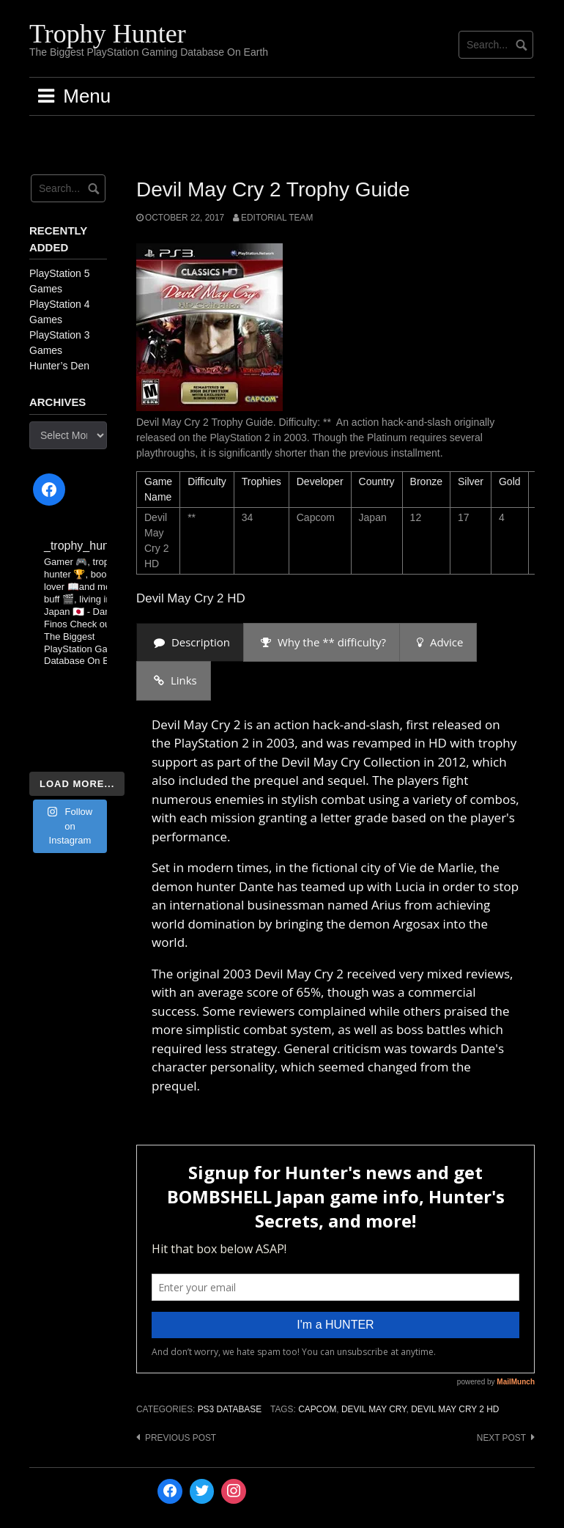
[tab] (190, 642)
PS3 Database (229, 1409)
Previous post (180, 1438)
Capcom (317, 1409)
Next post (501, 1438)
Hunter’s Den (59, 366)
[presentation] (190, 642)
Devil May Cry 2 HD (455, 1409)
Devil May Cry (374, 1409)
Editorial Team (277, 218)
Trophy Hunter (107, 33)
